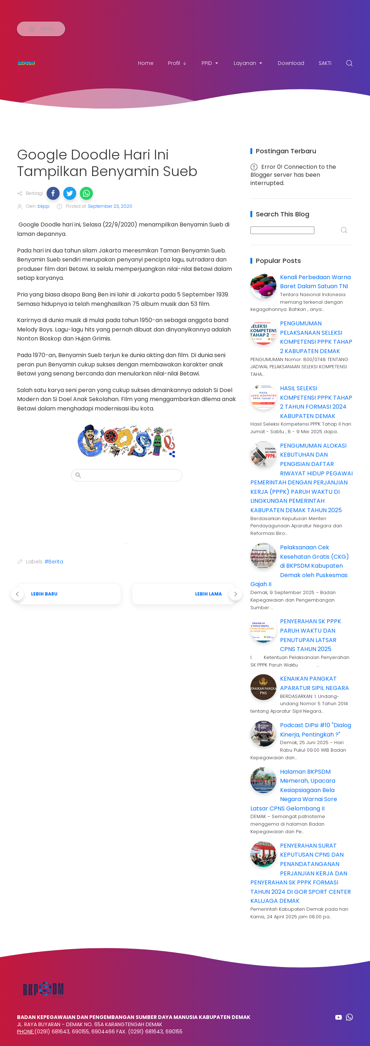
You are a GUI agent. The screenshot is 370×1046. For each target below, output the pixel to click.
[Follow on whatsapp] (349, 1017)
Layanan (248, 63)
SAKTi (325, 63)
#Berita (53, 561)
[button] (53, 193)
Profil (177, 63)
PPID (210, 63)
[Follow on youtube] (338, 1017)
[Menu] (41, 29)
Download (291, 63)
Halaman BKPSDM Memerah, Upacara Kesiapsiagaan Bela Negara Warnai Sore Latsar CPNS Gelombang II (293, 790)
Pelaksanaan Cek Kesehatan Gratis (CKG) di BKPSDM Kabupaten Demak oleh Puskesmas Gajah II (299, 565)
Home (146, 63)
